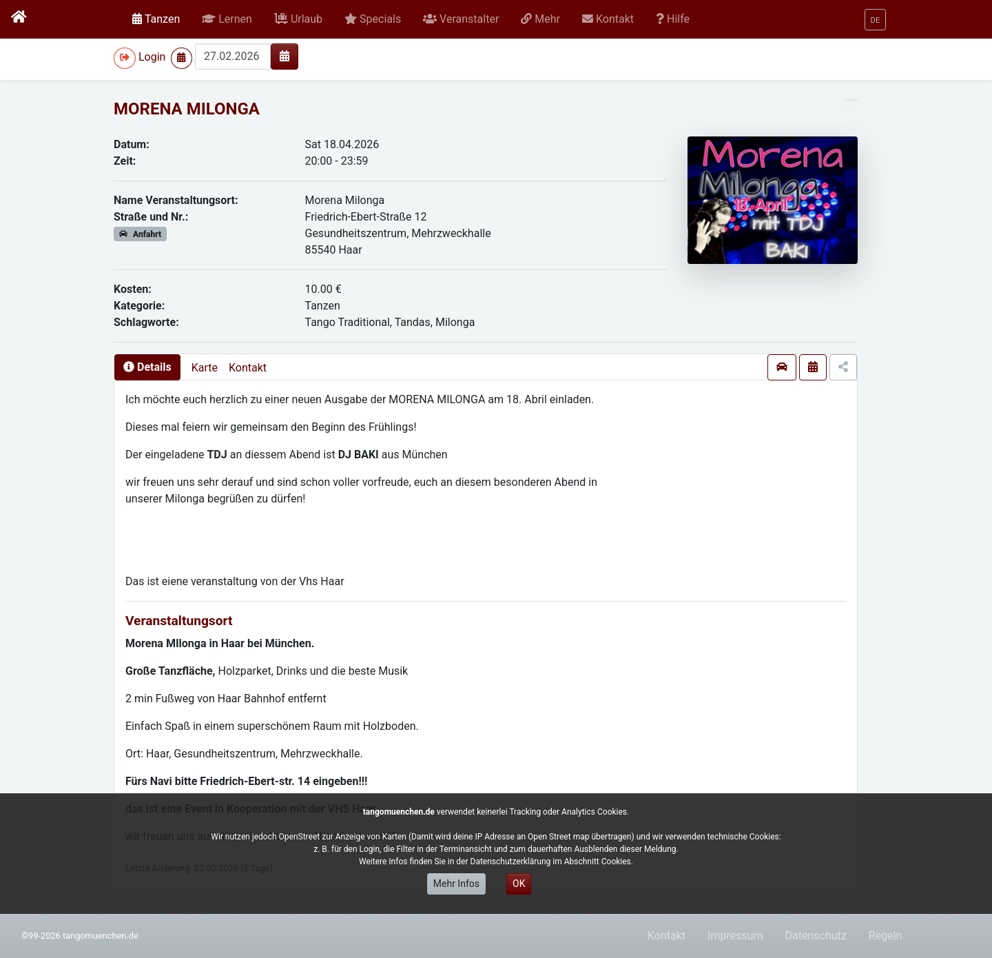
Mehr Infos (456, 883)
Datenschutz (816, 935)
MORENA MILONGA (187, 109)
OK (519, 883)
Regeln (885, 935)
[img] (284, 55)
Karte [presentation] (205, 367)
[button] (227, 19)
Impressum (735, 935)
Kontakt (248, 367)
